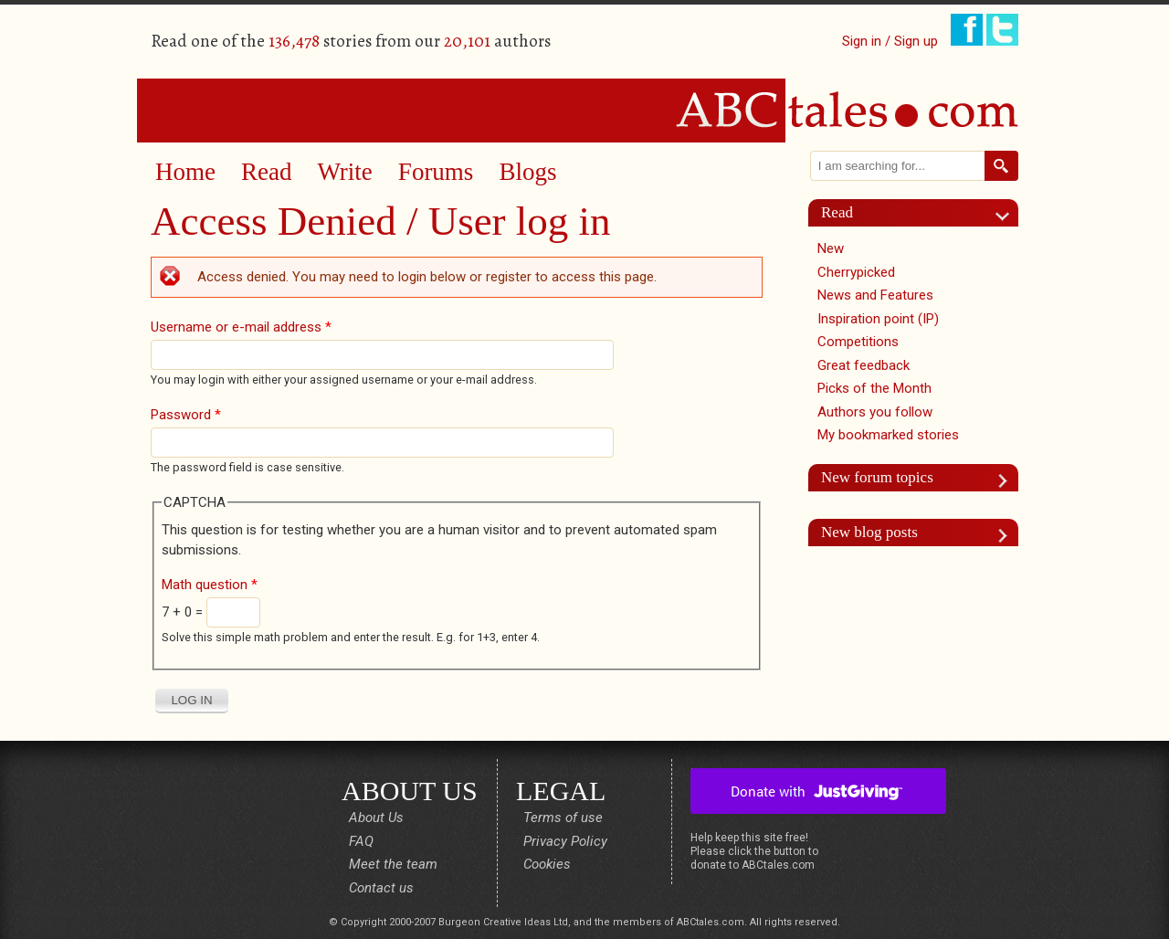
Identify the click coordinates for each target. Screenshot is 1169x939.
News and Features (875, 295)
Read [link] (837, 212)
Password (186, 414)
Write (344, 171)
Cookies (547, 864)
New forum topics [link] (877, 477)
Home (185, 171)
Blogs (527, 171)
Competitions (858, 341)
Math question (210, 584)
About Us (376, 817)
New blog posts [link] (869, 532)
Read (266, 171)
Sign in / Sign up (890, 41)
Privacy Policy (565, 841)
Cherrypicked (856, 272)
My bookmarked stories (888, 435)
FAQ (361, 841)
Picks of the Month (874, 388)
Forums (436, 171)
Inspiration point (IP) (878, 319)
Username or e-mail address (241, 327)
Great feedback (863, 365)
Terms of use (563, 817)
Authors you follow (874, 412)
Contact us (381, 888)
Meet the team (393, 864)
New (830, 248)
